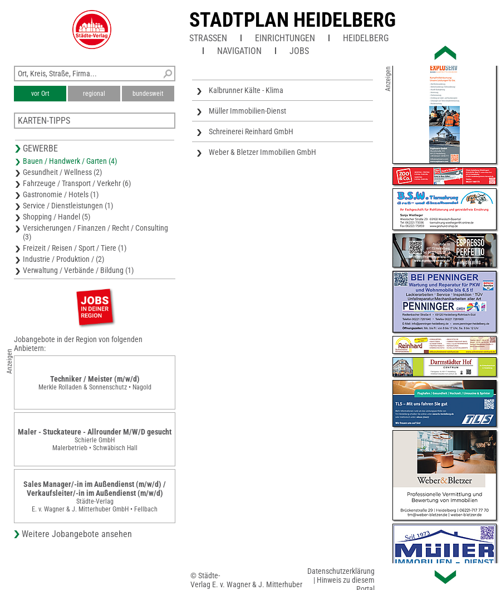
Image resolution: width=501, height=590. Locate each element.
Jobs (299, 51)
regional (94, 93)
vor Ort (40, 93)
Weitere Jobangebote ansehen (77, 534)
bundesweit (148, 93)
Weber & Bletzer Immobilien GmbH (262, 152)
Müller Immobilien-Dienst (247, 110)
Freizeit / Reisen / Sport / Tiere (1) (74, 247)
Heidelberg (366, 38)
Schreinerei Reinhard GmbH (251, 131)
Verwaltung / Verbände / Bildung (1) (78, 270)
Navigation (239, 51)
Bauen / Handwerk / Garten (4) (70, 161)
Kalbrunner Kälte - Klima (246, 90)
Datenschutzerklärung (341, 571)
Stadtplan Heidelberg (292, 20)
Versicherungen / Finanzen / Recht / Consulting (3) (95, 232)
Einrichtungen (285, 38)
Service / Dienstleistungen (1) (68, 205)
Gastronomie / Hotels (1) (61, 194)
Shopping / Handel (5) (56, 216)
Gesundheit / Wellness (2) (62, 172)
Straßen (208, 38)
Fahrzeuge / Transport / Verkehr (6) (77, 183)
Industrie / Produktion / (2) (63, 259)
